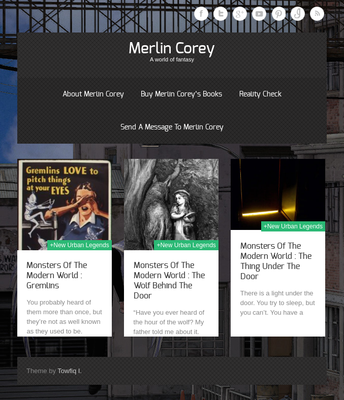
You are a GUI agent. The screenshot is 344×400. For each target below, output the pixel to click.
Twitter (220, 14)
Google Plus (240, 14)
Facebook (201, 14)
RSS (317, 14)
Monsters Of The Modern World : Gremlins (56, 275)
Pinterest (278, 14)
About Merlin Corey (93, 94)
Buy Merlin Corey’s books (181, 94)
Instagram (298, 14)
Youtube (259, 14)
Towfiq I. (69, 371)
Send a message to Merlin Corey (172, 127)
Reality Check (260, 94)
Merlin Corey (172, 48)
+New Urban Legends (79, 245)
